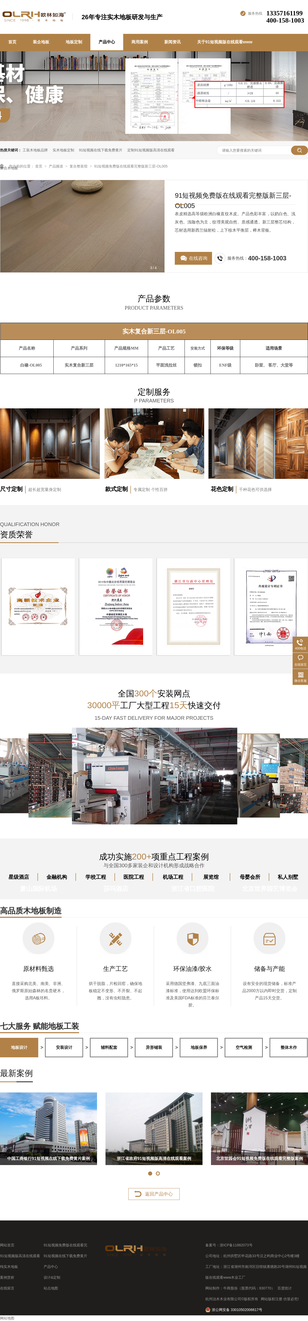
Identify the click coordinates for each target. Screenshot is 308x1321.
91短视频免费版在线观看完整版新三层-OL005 (131, 166)
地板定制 (74, 42)
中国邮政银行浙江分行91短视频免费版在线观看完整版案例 (65, 1160)
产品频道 (56, 166)
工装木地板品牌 (35, 150)
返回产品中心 (159, 1194)
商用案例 (139, 42)
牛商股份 (230, 1288)
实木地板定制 (63, 150)
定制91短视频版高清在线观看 (151, 150)
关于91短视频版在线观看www (224, 42)
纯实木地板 (9, 1267)
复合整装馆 (79, 166)
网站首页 (7, 1245)
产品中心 (107, 42)
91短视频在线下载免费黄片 (101, 150)
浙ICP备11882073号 (236, 1245)
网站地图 (7, 1318)
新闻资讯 (172, 42)
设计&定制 (52, 1277)
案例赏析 (7, 1277)
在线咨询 (198, 258)
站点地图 (51, 1288)
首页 (12, 42)
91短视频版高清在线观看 (20, 1256)
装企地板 (41, 42)
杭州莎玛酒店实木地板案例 (171, 1158)
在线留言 (7, 1288)
